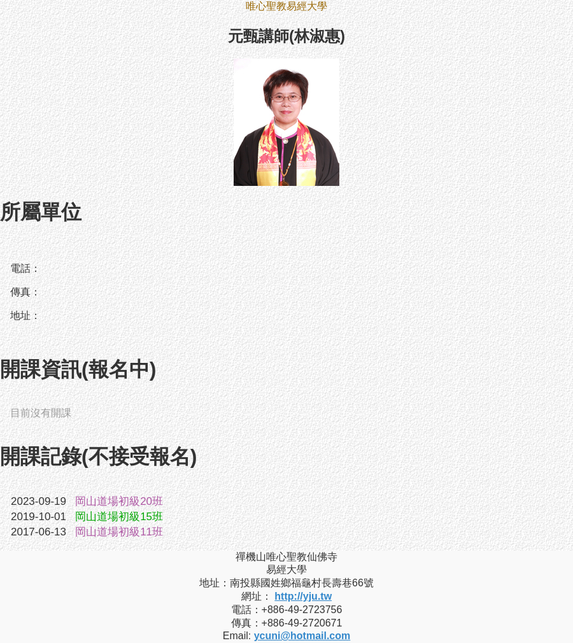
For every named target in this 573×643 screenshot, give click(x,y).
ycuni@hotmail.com (302, 635)
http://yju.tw (303, 596)
